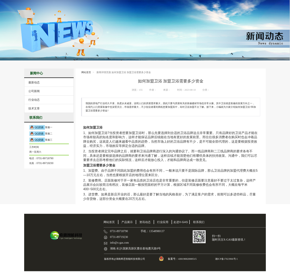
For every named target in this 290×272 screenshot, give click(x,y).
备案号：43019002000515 (182, 258)
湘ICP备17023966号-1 (226, 258)
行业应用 (162, 222)
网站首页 (86, 72)
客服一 (40, 127)
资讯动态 (145, 222)
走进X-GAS (180, 222)
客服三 (40, 139)
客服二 (40, 133)
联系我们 (198, 222)
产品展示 (127, 222)
